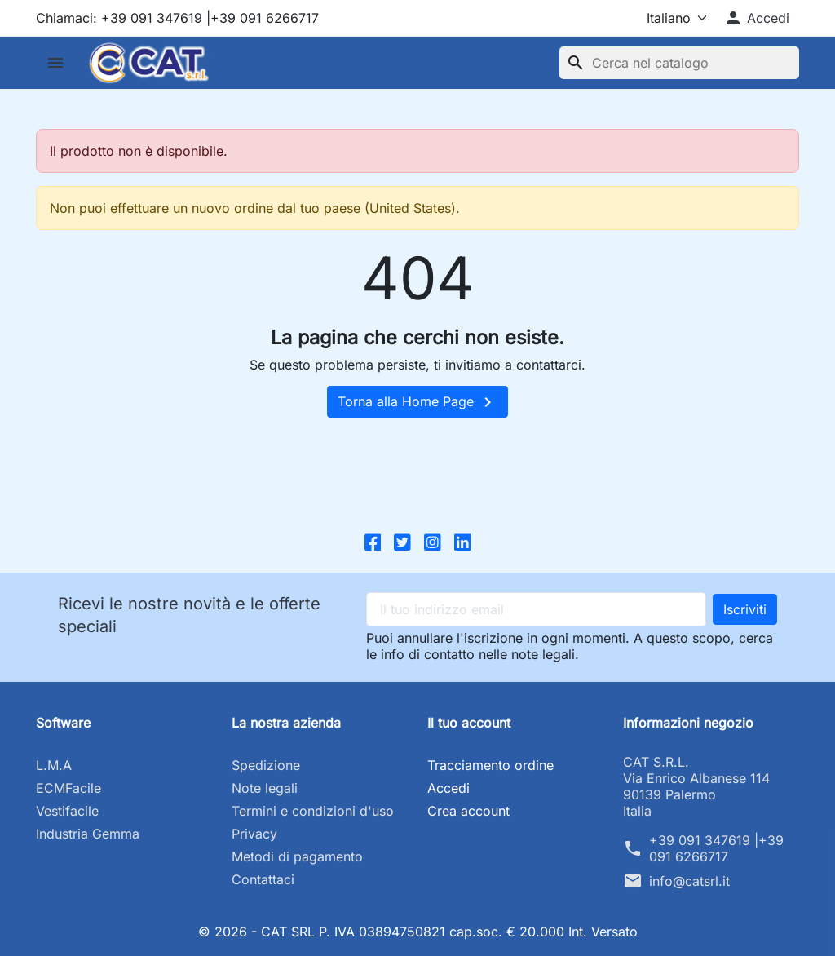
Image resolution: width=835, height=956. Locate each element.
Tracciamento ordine (490, 765)
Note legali (265, 788)
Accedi (448, 788)
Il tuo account (468, 723)
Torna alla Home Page (417, 402)
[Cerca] (679, 62)
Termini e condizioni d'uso (313, 811)
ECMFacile (68, 788)
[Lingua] (662, 18)
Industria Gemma (87, 833)
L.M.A (54, 765)
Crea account (468, 811)
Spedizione (266, 765)
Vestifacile (67, 811)
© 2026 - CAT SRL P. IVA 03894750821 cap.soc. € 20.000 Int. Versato (418, 931)
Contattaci (263, 879)
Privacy (254, 833)
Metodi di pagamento (297, 856)
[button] (756, 18)
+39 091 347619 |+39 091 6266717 (716, 848)
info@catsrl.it (689, 881)
